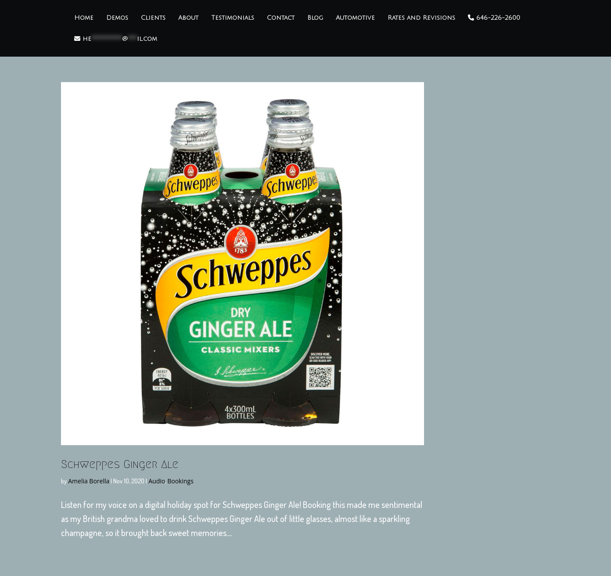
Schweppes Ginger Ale (120, 464)
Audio (156, 481)
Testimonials (232, 18)
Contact (281, 18)
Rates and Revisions (421, 18)
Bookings (180, 481)
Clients (153, 18)
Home (83, 18)
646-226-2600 (494, 17)
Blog (315, 18)
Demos (117, 18)
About (188, 18)
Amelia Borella (88, 481)
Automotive (355, 18)
